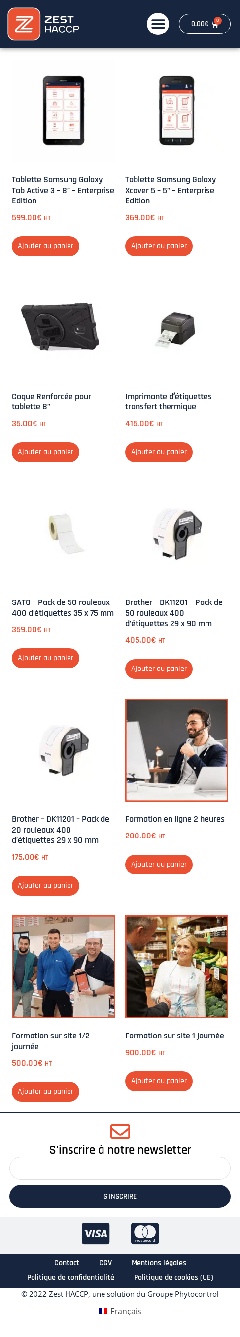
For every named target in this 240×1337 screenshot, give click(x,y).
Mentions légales (159, 1263)
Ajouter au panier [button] (45, 246)
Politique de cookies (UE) (173, 1277)
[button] (158, 24)
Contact (66, 1263)
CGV (105, 1263)
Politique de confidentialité (70, 1277)
